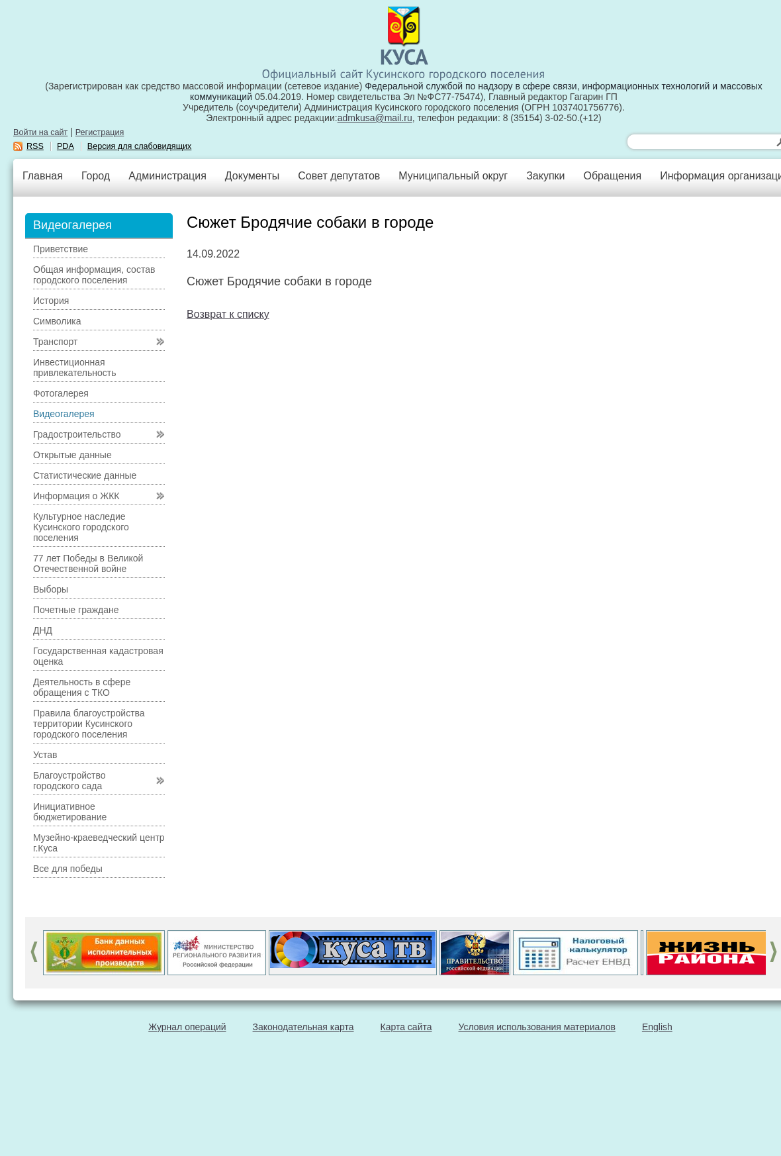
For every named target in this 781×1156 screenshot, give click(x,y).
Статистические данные (84, 475)
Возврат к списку (228, 314)
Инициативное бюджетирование (70, 811)
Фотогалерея (61, 393)
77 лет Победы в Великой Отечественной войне (88, 563)
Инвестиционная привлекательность (74, 367)
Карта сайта (406, 1027)
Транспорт (55, 341)
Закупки (545, 175)
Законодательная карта (303, 1027)
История (51, 300)
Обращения (612, 175)
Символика (57, 321)
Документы (252, 175)
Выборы (50, 589)
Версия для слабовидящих (139, 146)
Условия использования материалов (537, 1027)
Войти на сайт (40, 132)
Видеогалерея (64, 414)
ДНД (42, 630)
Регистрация (99, 132)
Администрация (167, 175)
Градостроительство (77, 434)
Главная (43, 175)
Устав (45, 754)
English (657, 1027)
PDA (65, 146)
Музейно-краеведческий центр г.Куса (99, 842)
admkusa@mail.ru (375, 118)
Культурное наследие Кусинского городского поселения (81, 527)
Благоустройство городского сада (69, 780)
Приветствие (60, 249)
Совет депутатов (339, 175)
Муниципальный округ (453, 175)
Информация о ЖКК (76, 496)
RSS (35, 146)
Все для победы (68, 868)
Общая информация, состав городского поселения (94, 274)
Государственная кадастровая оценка (98, 656)
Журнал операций (187, 1027)
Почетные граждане (76, 609)
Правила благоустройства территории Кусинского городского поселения (89, 724)
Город (95, 175)
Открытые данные (72, 455)
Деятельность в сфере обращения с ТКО (81, 687)
